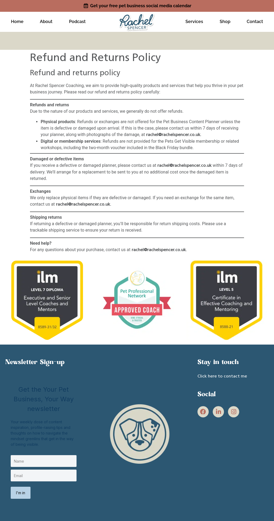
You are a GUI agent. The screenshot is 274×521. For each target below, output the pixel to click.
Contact (255, 20)
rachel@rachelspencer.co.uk (173, 133)
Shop (225, 20)
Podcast (77, 20)
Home (17, 20)
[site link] (137, 20)
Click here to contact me (222, 374)
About (46, 20)
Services (194, 20)
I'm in (20, 490)
